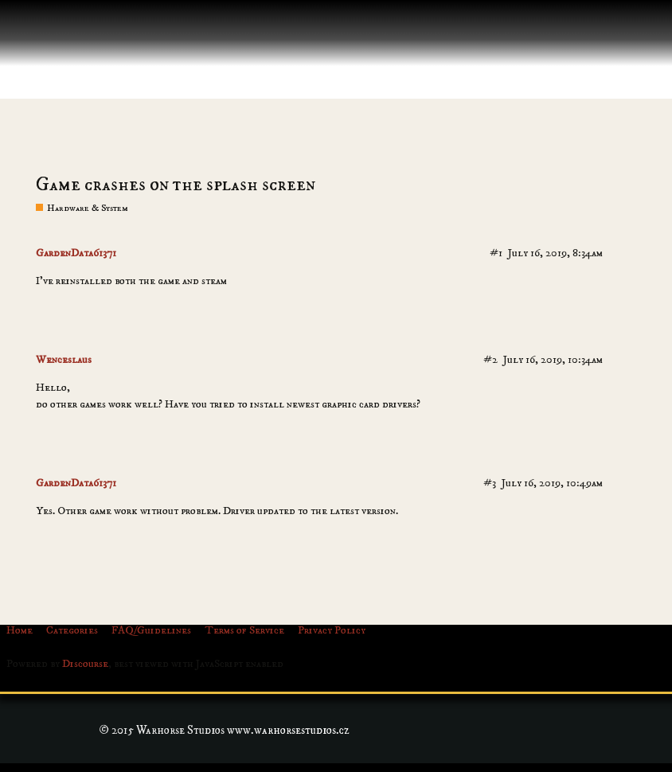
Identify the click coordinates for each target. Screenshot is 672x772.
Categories (72, 630)
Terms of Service (244, 630)
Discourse (85, 664)
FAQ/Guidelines (151, 630)
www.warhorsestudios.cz (288, 730)
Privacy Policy (331, 630)
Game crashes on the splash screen (175, 185)
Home (19, 630)
